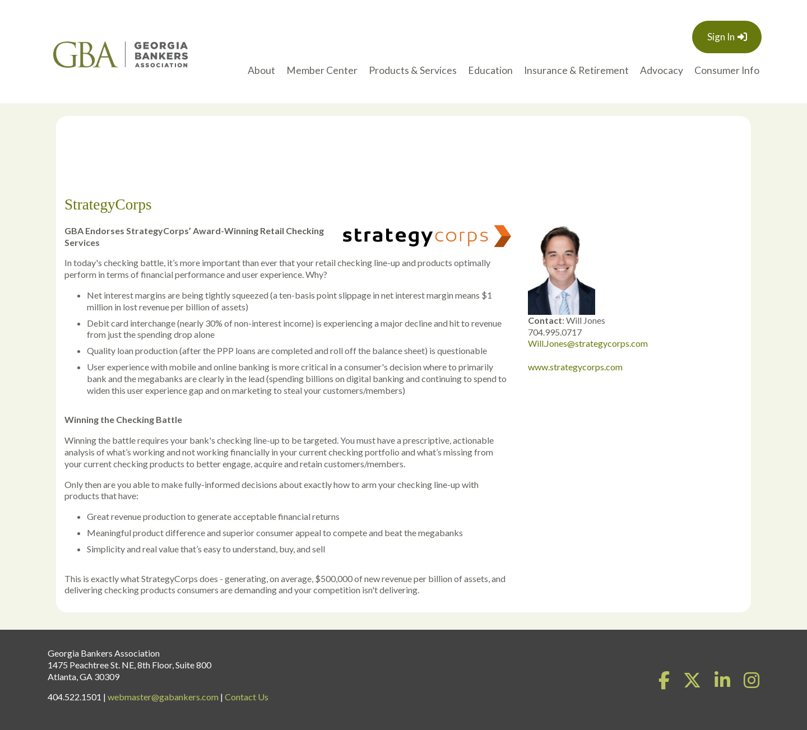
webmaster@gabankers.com (163, 696)
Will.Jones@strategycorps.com (588, 343)
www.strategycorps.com (575, 366)
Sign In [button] (721, 37)
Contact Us (246, 696)
